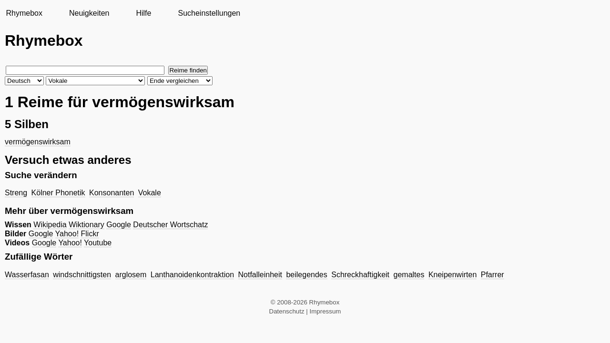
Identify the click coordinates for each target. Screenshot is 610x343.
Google (118, 225)
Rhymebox (24, 13)
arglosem (131, 275)
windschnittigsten (82, 275)
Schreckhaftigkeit (360, 275)
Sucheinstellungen (209, 13)
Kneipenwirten (452, 275)
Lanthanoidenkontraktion (192, 275)
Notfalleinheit (260, 275)
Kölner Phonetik (58, 193)
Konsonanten (111, 193)
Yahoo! (67, 234)
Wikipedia (49, 225)
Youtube (98, 243)
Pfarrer (492, 275)
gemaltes (409, 275)
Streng (16, 193)
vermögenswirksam (38, 142)
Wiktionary (86, 225)
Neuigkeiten (89, 13)
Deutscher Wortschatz (170, 225)
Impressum (325, 311)
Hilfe (143, 13)
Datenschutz (287, 311)
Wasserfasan (27, 275)
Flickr (90, 234)
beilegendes (306, 275)
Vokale (149, 193)
